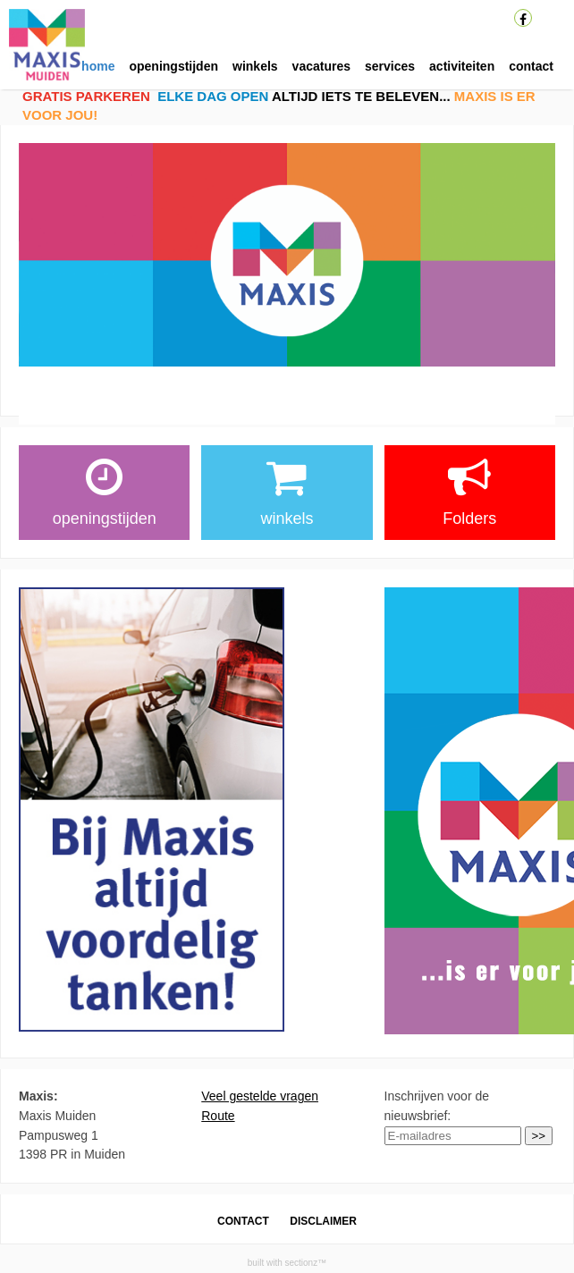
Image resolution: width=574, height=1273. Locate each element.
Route (217, 1116)
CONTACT (243, 1221)
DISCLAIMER (323, 1221)
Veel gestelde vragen (259, 1096)
